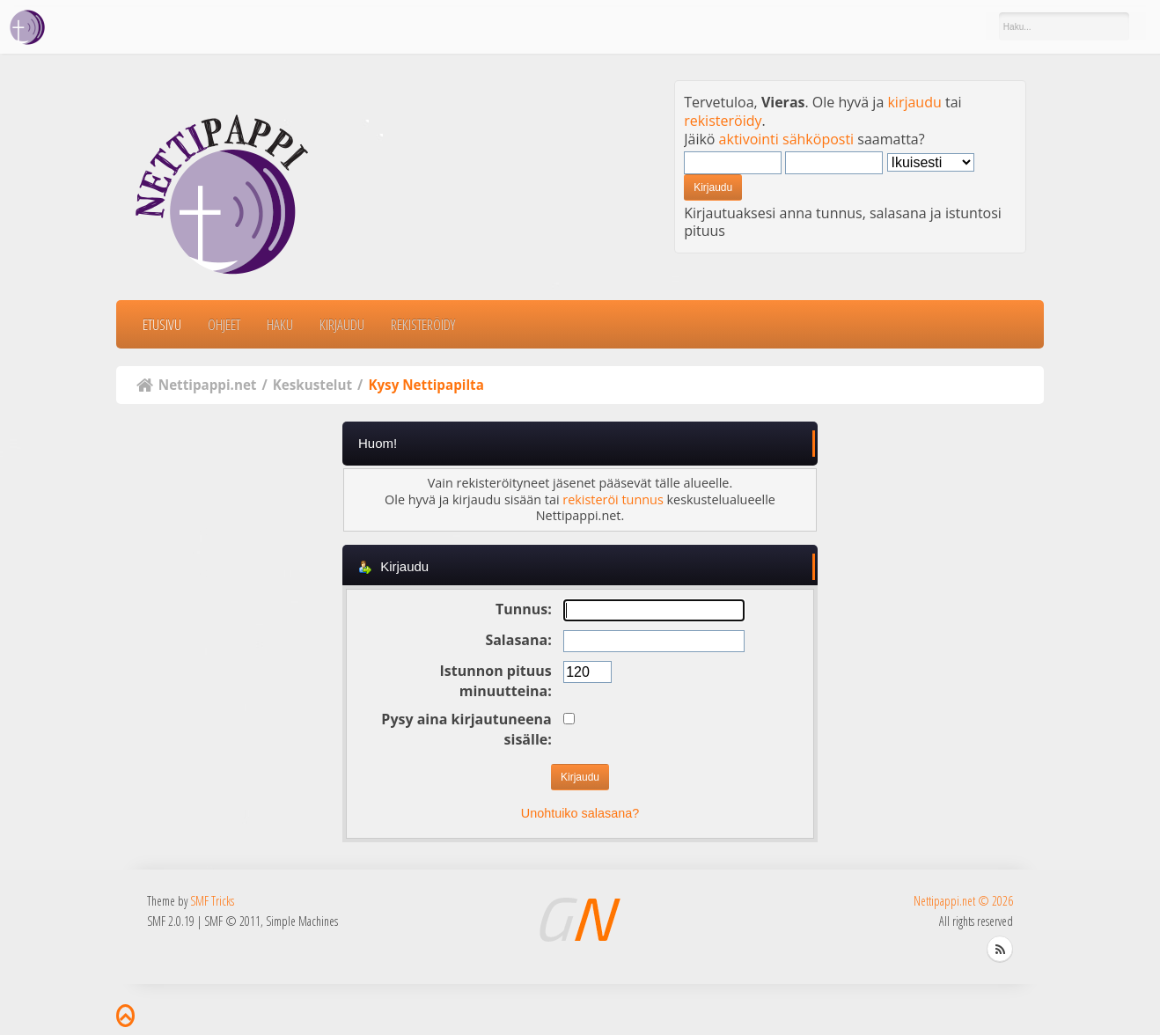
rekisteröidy (722, 120)
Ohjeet (224, 324)
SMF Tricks (212, 900)
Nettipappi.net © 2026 (963, 900)
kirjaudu (914, 102)
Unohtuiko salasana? (580, 813)
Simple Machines (302, 921)
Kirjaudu (341, 324)
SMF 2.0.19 (171, 921)
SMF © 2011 (232, 921)
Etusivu (162, 324)
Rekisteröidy (423, 324)
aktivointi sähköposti (787, 139)
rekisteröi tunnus (612, 499)
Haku (280, 324)
